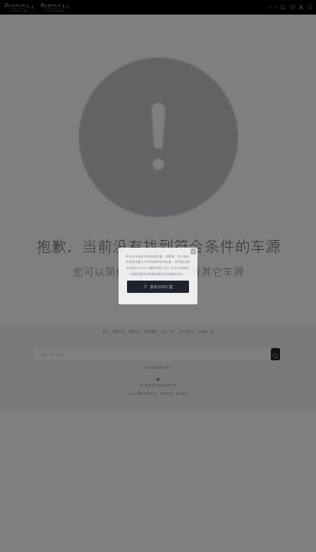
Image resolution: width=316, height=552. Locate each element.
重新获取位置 (157, 286)
